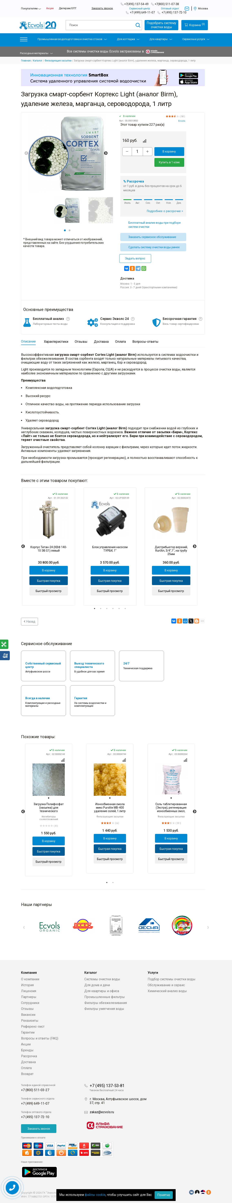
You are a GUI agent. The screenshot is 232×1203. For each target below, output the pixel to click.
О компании (30, 979)
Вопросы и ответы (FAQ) (39, 1038)
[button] (23, 40)
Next (106, 153)
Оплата (26, 1068)
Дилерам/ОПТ (67, 8)
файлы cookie (95, 1195)
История (27, 985)
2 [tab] (69, 230)
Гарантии (28, 1032)
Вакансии (28, 1015)
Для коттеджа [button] (128, 39)
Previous (26, 153)
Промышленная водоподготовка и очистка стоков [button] (72, 39)
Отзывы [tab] (81, 342)
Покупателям (29, 8)
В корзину (169, 151)
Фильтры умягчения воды (104, 1009)
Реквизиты (29, 1021)
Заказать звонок (102, 8)
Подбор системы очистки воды (171, 979)
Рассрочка (29, 1056)
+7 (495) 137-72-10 (174, 12)
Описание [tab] (28, 341)
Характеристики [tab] (56, 342)
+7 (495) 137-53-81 (107, 1085)
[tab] (48, 798)
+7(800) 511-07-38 (167, 4)
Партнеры (28, 997)
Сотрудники (30, 1003)
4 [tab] (113, 609)
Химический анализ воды (167, 991)
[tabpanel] (67, 210)
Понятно (163, 1195)
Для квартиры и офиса (101, 991)
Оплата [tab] (120, 342)
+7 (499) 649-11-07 (142, 12)
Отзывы (27, 1009)
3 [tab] (107, 609)
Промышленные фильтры (104, 997)
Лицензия (28, 991)
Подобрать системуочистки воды (161, 25)
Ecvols (181, 121)
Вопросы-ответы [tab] (145, 342)
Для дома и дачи (97, 985)
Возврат (27, 1074)
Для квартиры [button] (160, 39)
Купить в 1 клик (169, 162)
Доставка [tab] (101, 342)
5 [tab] (119, 609)
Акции (50, 8)
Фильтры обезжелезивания (105, 1003)
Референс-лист (33, 1026)
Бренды (27, 1050)
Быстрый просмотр (48, 591)
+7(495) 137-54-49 (136, 4)
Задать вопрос (135, 258)
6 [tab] (125, 609)
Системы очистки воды (102, 979)
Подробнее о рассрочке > (165, 211)
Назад (29, 621)
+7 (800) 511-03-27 (35, 1090)
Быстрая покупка (48, 580)
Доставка (28, 1062)
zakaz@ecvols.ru (102, 1112)
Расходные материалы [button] (36, 53)
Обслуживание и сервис (166, 985)
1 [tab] (65, 230)
